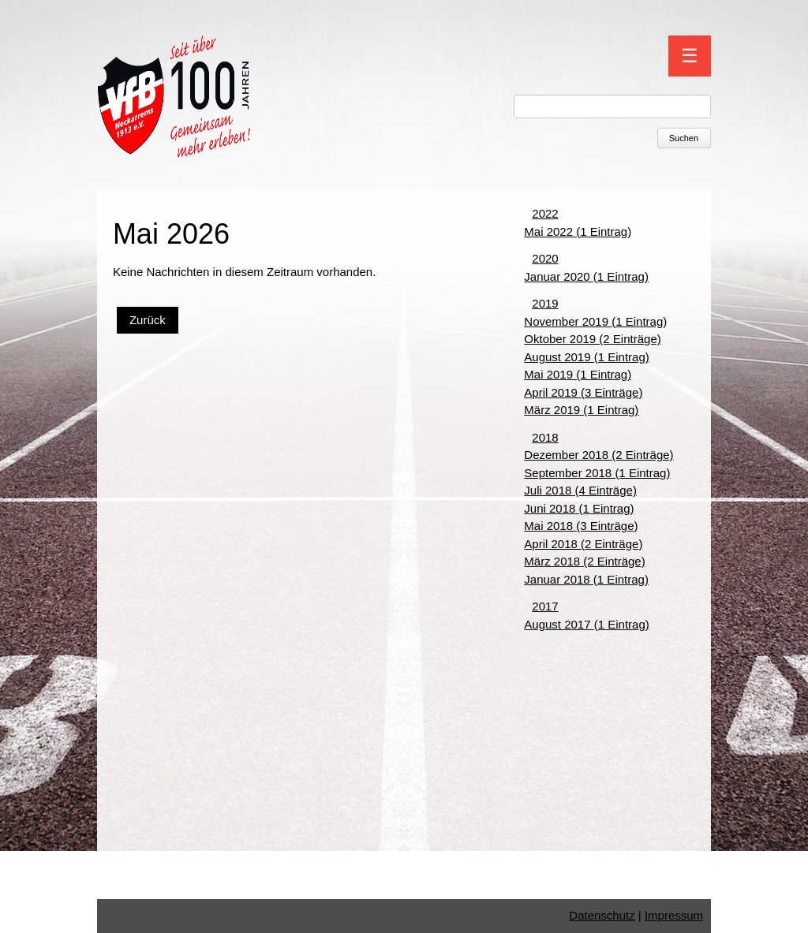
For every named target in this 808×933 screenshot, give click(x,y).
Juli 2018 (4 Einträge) (580, 490)
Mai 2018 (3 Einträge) (581, 525)
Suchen (683, 138)
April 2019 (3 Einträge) (583, 392)
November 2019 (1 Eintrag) (595, 321)
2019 (545, 303)
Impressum (674, 915)
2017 (545, 606)
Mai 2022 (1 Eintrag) (577, 231)
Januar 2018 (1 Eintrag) (586, 579)
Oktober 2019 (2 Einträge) (592, 338)
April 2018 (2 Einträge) (583, 543)
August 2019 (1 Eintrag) (586, 357)
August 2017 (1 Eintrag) (586, 624)
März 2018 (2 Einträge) (584, 561)
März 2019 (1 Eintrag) (581, 409)
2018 (545, 437)
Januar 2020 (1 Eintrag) (586, 276)
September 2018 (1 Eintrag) (597, 473)
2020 (545, 258)
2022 (545, 213)
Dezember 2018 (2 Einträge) (598, 454)
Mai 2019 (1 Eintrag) (577, 374)
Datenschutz (601, 915)
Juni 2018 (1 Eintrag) (579, 508)
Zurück (147, 320)
